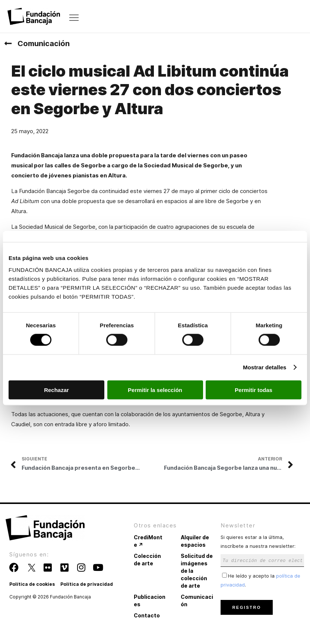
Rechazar (56, 389)
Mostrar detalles (265, 367)
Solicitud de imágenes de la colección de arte (197, 571)
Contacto (147, 615)
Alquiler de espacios (195, 541)
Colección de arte (147, 559)
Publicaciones (149, 600)
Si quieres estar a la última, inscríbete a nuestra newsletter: (262, 548)
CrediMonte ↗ (148, 541)
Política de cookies (32, 584)
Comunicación (44, 43)
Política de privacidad (86, 584)
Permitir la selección (155, 389)
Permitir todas (253, 389)
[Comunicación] (8, 43)
